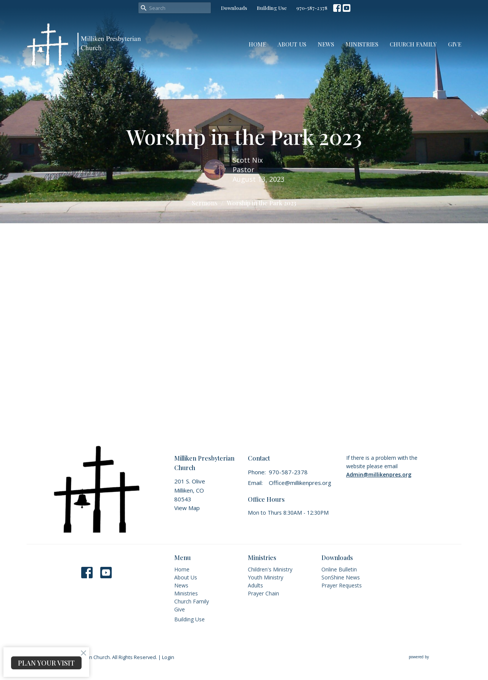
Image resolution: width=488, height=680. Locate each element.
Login (168, 657)
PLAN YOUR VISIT (46, 662)
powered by (435, 657)
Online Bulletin (339, 569)
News (326, 44)
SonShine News (340, 577)
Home (257, 44)
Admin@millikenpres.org (378, 474)
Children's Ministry (270, 569)
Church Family (413, 44)
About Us (292, 44)
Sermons (205, 203)
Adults (255, 585)
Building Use (272, 8)
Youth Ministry (265, 577)
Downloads (234, 8)
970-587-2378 (311, 8)
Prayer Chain (263, 593)
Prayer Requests (341, 585)
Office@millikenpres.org (300, 482)
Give (454, 44)
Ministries (361, 44)
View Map (187, 508)
